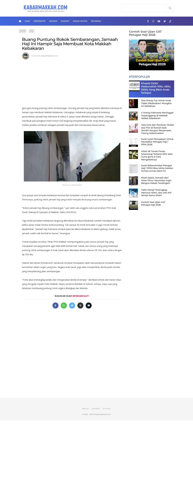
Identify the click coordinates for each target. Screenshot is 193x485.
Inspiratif (39, 21)
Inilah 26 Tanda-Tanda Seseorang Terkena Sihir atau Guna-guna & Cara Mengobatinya (157, 155)
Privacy (107, 408)
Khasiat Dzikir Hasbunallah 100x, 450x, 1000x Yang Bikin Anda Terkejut (156, 88)
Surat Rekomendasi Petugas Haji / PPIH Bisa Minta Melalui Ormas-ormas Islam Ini (157, 168)
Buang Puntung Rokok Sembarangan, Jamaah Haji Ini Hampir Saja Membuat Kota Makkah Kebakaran (70, 44)
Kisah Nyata (80, 21)
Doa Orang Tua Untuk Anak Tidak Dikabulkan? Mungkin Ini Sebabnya (156, 103)
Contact (96, 408)
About (85, 408)
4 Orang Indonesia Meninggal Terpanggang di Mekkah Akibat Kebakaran (157, 115)
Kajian (53, 21)
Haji (27, 21)
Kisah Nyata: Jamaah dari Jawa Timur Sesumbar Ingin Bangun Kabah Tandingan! (156, 180)
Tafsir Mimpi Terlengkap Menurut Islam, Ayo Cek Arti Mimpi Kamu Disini (156, 193)
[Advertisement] (72, 82)
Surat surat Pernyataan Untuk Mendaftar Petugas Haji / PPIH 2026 (157, 142)
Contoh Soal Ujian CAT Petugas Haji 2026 (145, 33)
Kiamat (65, 21)
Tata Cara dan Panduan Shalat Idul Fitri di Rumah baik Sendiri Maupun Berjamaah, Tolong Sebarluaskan (157, 129)
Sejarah (96, 21)
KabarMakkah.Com (49, 56)
